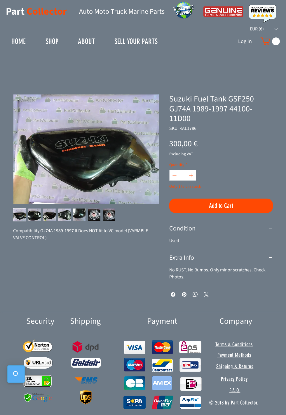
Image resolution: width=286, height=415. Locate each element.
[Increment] (191, 175)
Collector (47, 11)
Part (16, 11)
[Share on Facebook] (173, 294)
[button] (264, 29)
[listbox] (264, 29)
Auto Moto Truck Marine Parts (122, 11)
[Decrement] (173, 175)
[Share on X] (206, 294)
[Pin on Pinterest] (184, 294)
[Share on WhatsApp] (195, 294)
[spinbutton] (182, 175)
